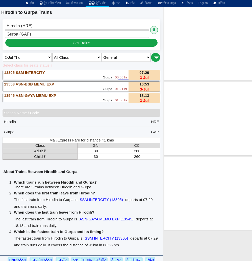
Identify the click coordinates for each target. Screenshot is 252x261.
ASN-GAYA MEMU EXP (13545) (107, 219)
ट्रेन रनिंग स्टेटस (50, 3)
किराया (146, 3)
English (203, 3)
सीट (130, 3)
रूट (115, 3)
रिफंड (187, 3)
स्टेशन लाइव (166, 3)
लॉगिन (219, 3)
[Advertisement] (208, 44)
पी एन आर (74, 3)
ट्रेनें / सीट (97, 3)
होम (29, 3)
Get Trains (81, 43)
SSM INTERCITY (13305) (101, 199)
